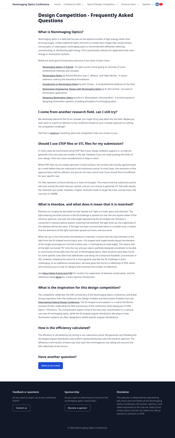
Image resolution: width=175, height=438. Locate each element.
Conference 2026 (74, 4)
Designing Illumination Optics (58, 97)
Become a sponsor (77, 407)
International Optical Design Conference (59, 302)
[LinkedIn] (157, 4)
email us (54, 133)
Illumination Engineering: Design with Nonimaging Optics (72, 89)
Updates (148, 4)
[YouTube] (161, 4)
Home (57, 4)
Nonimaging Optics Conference (31, 4)
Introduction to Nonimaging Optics (60, 84)
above (58, 277)
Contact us (21, 407)
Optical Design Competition (102, 4)
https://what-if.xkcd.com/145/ (57, 273)
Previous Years (130, 4)
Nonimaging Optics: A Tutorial (58, 67)
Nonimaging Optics (52, 75)
